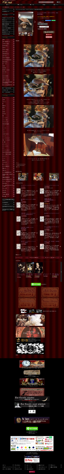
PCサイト (32, 471)
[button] (17, 22)
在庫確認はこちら (41, 22)
